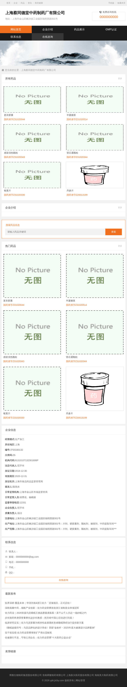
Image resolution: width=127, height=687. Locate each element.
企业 (16, 3)
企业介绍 (47, 29)
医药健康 (39, 3)
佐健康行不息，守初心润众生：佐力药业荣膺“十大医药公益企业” (38, 637)
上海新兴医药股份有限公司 (80, 675)
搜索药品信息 (13, 225)
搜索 (113, 232)
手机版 (111, 3)
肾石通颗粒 (72, 152)
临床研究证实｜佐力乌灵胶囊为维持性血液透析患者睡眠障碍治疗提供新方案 (44, 622)
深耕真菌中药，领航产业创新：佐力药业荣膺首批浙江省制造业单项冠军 (42, 608)
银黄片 (7, 190)
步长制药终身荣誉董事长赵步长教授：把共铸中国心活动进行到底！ (39, 617)
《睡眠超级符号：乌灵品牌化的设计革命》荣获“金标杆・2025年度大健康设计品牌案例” (50, 627)
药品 (23, 3)
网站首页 (16, 29)
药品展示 (79, 29)
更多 (120, 78)
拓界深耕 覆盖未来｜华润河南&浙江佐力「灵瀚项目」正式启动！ (38, 603)
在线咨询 (47, 36)
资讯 (30, 3)
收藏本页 (121, 3)
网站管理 (80, 680)
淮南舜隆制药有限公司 (53, 675)
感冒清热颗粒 (11, 152)
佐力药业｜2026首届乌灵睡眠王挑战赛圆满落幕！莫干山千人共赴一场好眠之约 (45, 613)
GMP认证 (111, 29)
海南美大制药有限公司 (106, 675)
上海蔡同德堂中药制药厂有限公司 (38, 70)
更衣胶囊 (8, 115)
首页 (8, 3)
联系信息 (16, 36)
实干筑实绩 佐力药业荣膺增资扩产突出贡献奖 (28, 632)
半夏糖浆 (71, 115)
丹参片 (70, 190)
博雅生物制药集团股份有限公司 (25, 675)
